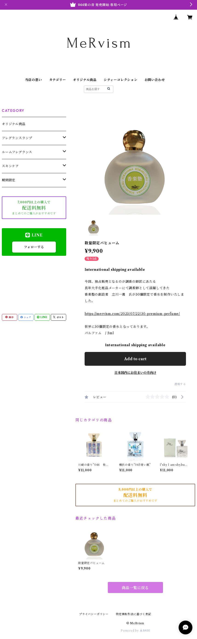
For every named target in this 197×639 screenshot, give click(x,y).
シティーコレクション (120, 80)
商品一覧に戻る (135, 587)
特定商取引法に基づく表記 (133, 614)
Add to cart (135, 359)
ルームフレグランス (17, 152)
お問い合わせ (155, 80)
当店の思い (33, 80)
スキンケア (10, 166)
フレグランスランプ (17, 138)
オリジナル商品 (85, 80)
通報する (180, 384)
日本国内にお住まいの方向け (135, 373)
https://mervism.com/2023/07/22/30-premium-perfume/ (132, 314)
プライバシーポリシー (93, 614)
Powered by (135, 630)
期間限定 (8, 180)
